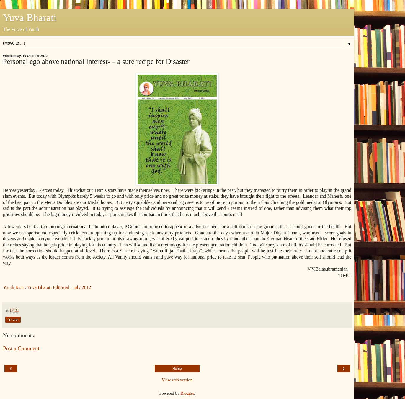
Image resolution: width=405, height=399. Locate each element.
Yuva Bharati (29, 17)
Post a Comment (21, 348)
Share (13, 320)
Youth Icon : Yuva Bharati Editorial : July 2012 (47, 287)
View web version (177, 379)
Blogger (187, 393)
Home (177, 369)
